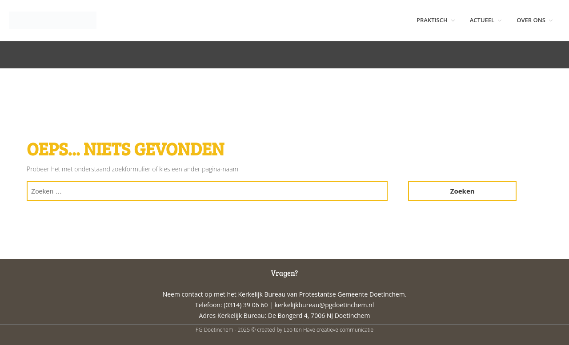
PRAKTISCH (432, 20)
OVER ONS (531, 20)
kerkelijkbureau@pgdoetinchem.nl (324, 305)
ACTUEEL (482, 20)
